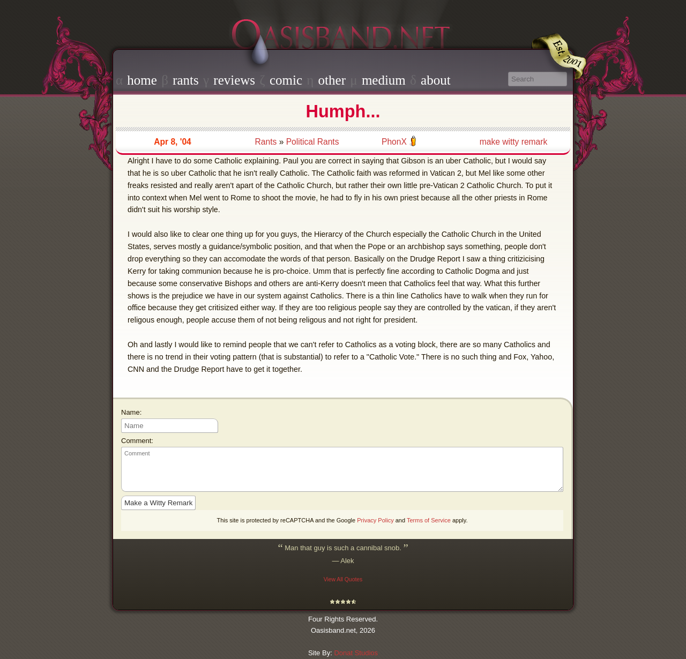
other (332, 80)
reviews (234, 80)
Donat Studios (356, 653)
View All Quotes (343, 579)
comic (286, 80)
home (142, 80)
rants (186, 80)
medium (384, 80)
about (436, 80)
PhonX (394, 141)
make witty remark (514, 141)
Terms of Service (429, 520)
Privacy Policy (375, 520)
